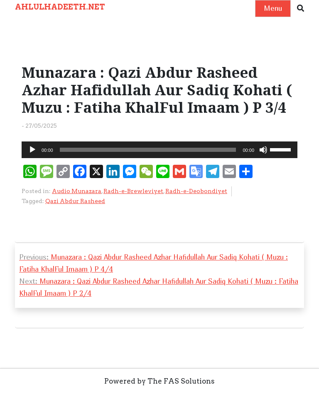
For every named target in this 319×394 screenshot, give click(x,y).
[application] (159, 149)
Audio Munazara (76, 191)
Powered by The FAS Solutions (159, 381)
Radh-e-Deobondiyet (196, 191)
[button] (300, 8)
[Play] (32, 150)
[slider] (148, 150)
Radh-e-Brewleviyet (133, 191)
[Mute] (263, 150)
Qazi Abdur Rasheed (75, 201)
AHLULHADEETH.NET (60, 6)
